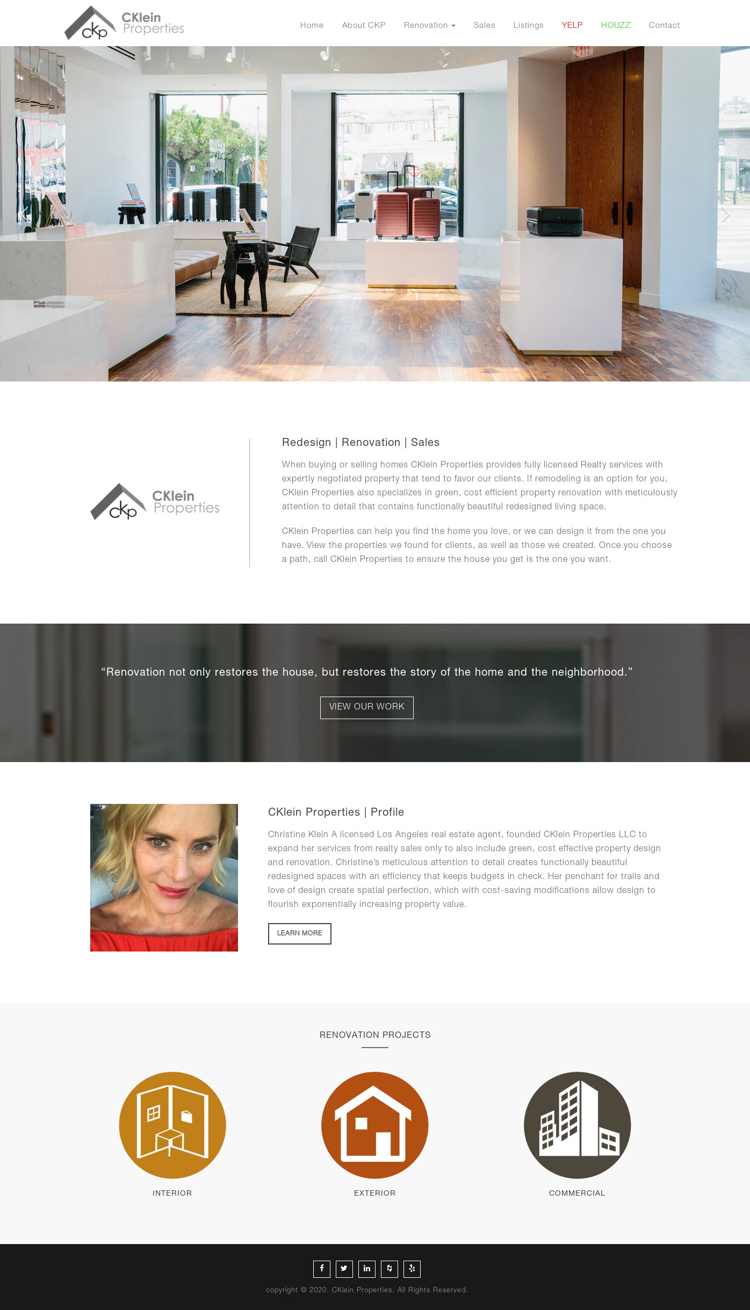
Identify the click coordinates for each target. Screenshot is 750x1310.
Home (312, 26)
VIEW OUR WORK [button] (367, 708)
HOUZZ (616, 26)
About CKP (364, 26)
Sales (484, 26)
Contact (664, 26)
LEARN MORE (299, 934)
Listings (529, 26)
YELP (572, 26)
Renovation (426, 26)
